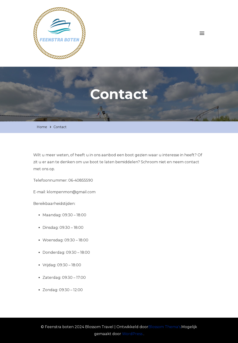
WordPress (132, 334)
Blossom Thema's (164, 327)
